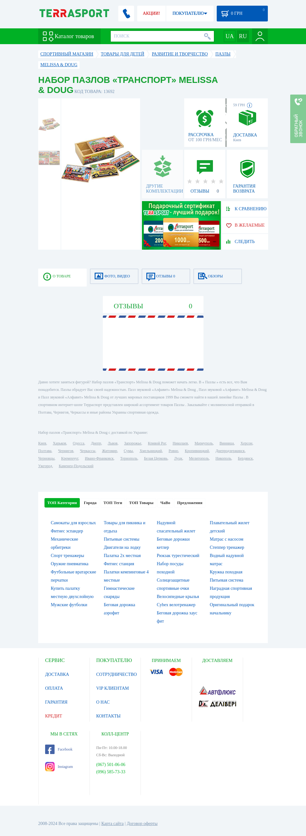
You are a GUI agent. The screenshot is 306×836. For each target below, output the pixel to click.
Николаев (180, 443)
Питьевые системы (121, 539)
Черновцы (46, 458)
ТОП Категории (62, 502)
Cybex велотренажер (176, 604)
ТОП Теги (112, 502)
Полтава (44, 451)
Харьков (59, 443)
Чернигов (65, 451)
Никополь (223, 458)
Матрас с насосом (226, 539)
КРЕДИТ (53, 716)
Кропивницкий (197, 451)
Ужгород (45, 466)
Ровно (173, 451)
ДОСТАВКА (57, 674)
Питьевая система (226, 580)
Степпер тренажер (227, 547)
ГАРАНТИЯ (56, 702)
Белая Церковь (155, 458)
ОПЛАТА (54, 688)
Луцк (178, 458)
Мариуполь (204, 443)
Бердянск (245, 458)
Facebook (59, 749)
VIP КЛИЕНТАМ (112, 688)
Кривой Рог (157, 443)
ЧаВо (165, 502)
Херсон (246, 443)
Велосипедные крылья (178, 596)
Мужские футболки (69, 604)
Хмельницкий (150, 451)
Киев (42, 443)
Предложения (190, 502)
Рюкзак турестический (178, 555)
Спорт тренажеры (67, 555)
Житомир (109, 451)
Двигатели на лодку (122, 547)
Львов (113, 443)
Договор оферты (142, 823)
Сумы (128, 451)
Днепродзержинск (230, 451)
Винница (227, 443)
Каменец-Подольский (76, 466)
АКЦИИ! (151, 13)
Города (90, 502)
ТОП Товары (141, 502)
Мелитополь (199, 458)
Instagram (59, 766)
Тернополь (128, 458)
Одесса (78, 443)
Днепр (96, 443)
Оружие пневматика (69, 563)
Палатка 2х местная (122, 555)
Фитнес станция (119, 563)
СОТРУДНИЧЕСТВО (116, 674)
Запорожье (132, 443)
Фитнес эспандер (67, 531)
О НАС (102, 702)
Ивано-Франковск (99, 458)
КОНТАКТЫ (108, 716)
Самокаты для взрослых (73, 522)
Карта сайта (112, 823)
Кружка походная (226, 572)
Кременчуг (69, 458)
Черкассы (87, 451)
